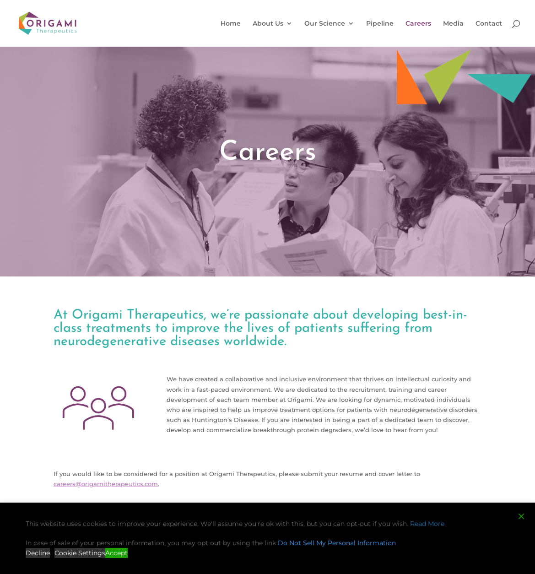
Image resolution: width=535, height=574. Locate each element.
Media (453, 23)
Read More (427, 524)
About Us (268, 23)
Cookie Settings (79, 553)
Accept (116, 553)
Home (231, 23)
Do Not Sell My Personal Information (337, 543)
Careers (418, 23)
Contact (489, 23)
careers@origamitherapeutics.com (106, 483)
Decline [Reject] (38, 553)
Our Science (324, 23)
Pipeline (380, 23)
